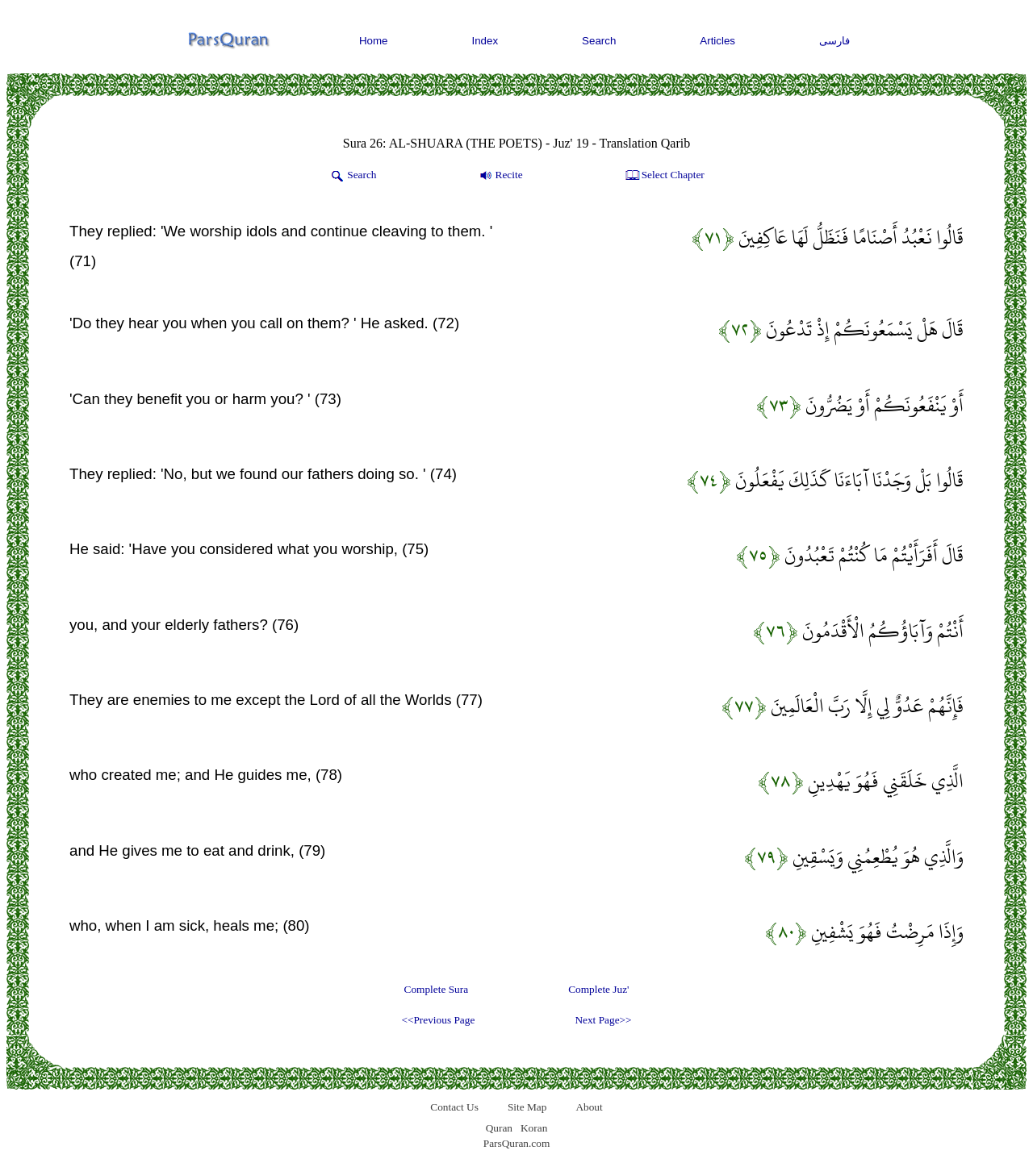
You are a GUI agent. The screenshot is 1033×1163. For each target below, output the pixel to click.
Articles (717, 41)
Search (599, 41)
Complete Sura (436, 989)
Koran (534, 1128)
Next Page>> (603, 1020)
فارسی (834, 41)
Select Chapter (664, 176)
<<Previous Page (438, 1020)
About (588, 1107)
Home (373, 41)
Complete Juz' (598, 989)
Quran (499, 1128)
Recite (500, 176)
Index (485, 41)
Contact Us (454, 1107)
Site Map (527, 1107)
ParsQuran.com (516, 1143)
